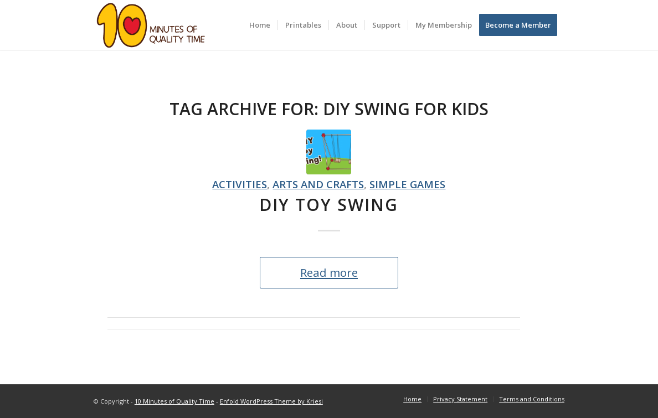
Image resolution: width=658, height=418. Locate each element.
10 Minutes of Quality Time (174, 401)
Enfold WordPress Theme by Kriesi (271, 401)
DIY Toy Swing (328, 204)
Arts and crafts (318, 184)
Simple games (407, 184)
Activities (239, 184)
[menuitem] (259, 25)
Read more (329, 272)
